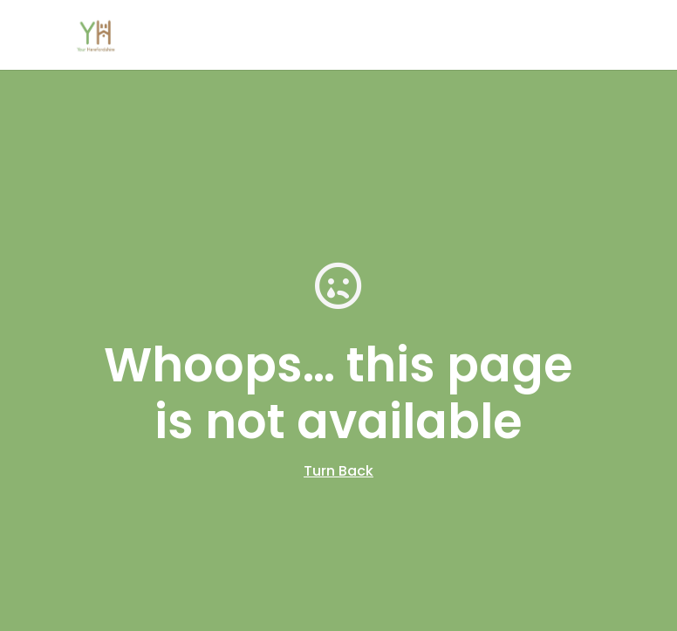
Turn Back (338, 471)
